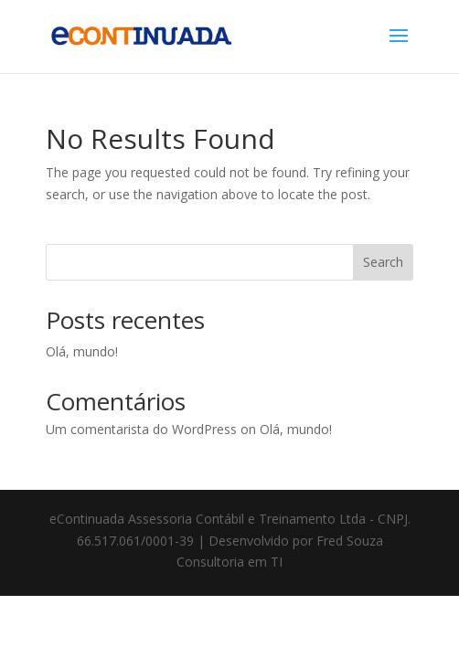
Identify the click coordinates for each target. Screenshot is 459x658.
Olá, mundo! (82, 351)
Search (383, 262)
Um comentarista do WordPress (141, 429)
